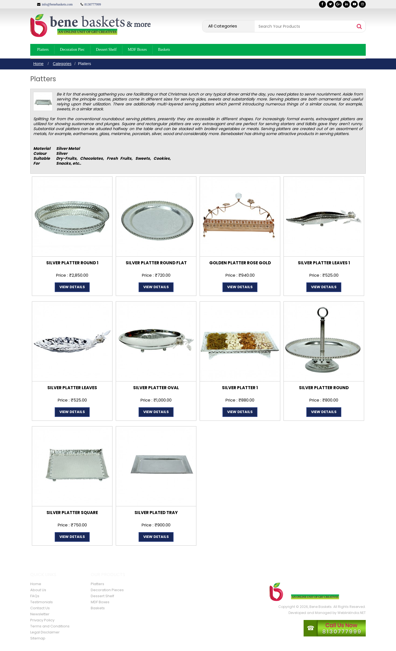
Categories (62, 63)
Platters (43, 49)
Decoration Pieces (107, 590)
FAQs (34, 596)
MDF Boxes (137, 49)
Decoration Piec (72, 49)
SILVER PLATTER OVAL (156, 388)
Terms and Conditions (50, 626)
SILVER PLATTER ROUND (324, 388)
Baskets (164, 49)
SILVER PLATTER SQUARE (72, 512)
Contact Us (40, 608)
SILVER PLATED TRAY (156, 512)
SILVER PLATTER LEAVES (72, 388)
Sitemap (37, 638)
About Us (38, 590)
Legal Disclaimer (45, 632)
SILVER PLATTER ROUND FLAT (156, 263)
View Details (72, 287)
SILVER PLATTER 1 (240, 388)
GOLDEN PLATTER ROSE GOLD (240, 263)
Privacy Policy (42, 620)
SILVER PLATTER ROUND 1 (72, 263)
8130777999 (92, 4)
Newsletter (40, 614)
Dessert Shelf (106, 49)
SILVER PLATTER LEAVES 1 (324, 263)
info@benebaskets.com (57, 4)
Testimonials (41, 602)
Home (38, 63)
